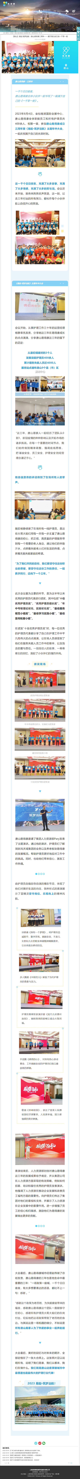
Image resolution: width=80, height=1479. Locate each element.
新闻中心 (60, 14)
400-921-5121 (44, 10)
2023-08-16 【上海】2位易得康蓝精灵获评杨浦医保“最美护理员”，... (21, 1453)
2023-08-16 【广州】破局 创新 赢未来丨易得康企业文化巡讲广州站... (21, 1450)
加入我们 (73, 14)
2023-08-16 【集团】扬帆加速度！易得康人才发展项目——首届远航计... (22, 1455)
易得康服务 (46, 14)
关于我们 (53, 14)
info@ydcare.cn (59, 10)
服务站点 (66, 14)
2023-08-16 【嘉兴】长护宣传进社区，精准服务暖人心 (17, 1457)
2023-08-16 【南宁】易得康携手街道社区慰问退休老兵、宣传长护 (20, 1460)
